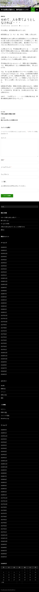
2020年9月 (4, 247)
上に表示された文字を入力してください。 (14, 186)
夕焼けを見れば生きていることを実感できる (13, 226)
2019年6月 (4, 259)
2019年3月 (4, 269)
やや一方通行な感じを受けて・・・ (10, 217)
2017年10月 (4, 321)
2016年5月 (4, 374)
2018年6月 (4, 297)
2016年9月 (4, 362)
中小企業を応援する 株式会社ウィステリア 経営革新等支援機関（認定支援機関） (16, 9)
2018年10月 (4, 284)
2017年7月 (4, 331)
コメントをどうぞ (24, 25)
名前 (2, 160)
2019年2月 (4, 272)
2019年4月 (4, 266)
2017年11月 (4, 318)
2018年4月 (4, 303)
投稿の (4, 412)
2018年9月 (4, 287)
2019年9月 (4, 256)
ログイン (3, 409)
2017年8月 (4, 328)
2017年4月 (4, 340)
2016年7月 (4, 368)
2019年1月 (4, 275)
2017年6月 (4, 334)
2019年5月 (4, 262)
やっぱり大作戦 (5, 223)
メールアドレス (6, 167)
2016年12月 (4, 352)
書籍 (2, 398)
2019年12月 (4, 253)
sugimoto (15, 25)
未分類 (2, 385)
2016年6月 (4, 371)
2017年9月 (4, 324)
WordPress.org (5, 418)
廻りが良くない (5, 220)
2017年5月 (4, 337)
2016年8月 (4, 365)
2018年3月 (4, 306)
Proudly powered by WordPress (8, 590)
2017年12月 (4, 315)
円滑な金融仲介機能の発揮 (19, 113)
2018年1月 (4, 312)
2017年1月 (4, 349)
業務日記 (3, 16)
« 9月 (2, 582)
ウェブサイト (5, 174)
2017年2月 (4, 346)
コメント (3, 138)
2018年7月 (4, 293)
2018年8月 (4, 290)
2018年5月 (4, 300)
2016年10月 (4, 359)
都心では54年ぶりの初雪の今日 (19, 119)
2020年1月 (4, 250)
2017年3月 (4, 343)
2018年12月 (4, 278)
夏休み (2, 230)
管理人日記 (4, 395)
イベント (3, 391)
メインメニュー (37, 9)
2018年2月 (4, 309)
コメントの (5, 415)
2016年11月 (4, 355)
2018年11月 (4, 281)
